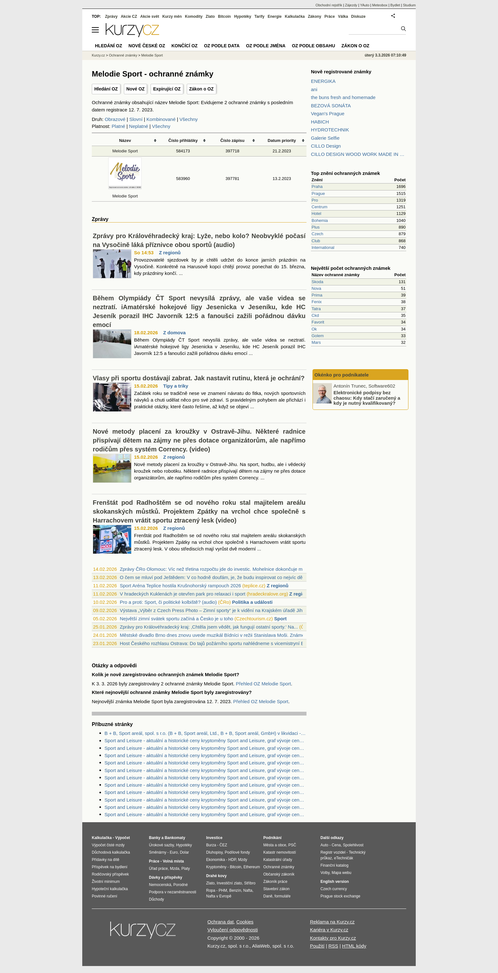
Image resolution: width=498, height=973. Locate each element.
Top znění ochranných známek (345, 173)
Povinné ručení (104, 896)
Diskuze (358, 16)
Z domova (174, 332)
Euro (174, 852)
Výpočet (122, 838)
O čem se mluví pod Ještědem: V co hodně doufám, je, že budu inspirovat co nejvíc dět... (214, 577)
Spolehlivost (353, 845)
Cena (336, 845)
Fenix (317, 301)
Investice (214, 838)
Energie (275, 16)
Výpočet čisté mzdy (108, 845)
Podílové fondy (237, 852)
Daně (268, 896)
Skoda (317, 281)
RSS (333, 946)
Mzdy (242, 859)
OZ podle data (221, 45)
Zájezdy (351, 5)
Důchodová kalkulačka (111, 852)
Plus (316, 227)
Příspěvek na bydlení (109, 867)
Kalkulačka (295, 16)
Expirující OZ (166, 88)
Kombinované (161, 119)
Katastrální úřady (277, 859)
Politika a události (252, 602)
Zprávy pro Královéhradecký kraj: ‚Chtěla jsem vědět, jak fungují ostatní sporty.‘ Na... (209, 627)
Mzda (174, 868)
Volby (324, 872)
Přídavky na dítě (105, 859)
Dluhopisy (214, 852)
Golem (318, 335)
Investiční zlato (229, 883)
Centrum (319, 206)
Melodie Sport (125, 151)
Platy (185, 868)
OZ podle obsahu (313, 45)
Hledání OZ (106, 88)
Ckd (315, 315)
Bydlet (395, 5)
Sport (280, 618)
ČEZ (223, 845)
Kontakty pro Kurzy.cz (333, 938)
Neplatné (138, 126)
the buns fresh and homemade (343, 97)
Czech (317, 233)
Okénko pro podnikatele (341, 374)
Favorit (318, 322)
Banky (154, 838)
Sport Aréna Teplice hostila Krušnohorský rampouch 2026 (180, 585)
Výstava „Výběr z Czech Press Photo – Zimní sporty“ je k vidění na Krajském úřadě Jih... (213, 610)
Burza (211, 845)
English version (334, 881)
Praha (317, 186)
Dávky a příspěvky (165, 877)
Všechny (188, 119)
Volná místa (173, 861)
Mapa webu (341, 872)
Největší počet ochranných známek (350, 268)
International (323, 247)
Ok (314, 329)
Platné (118, 126)
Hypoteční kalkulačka (110, 889)
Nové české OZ (147, 45)
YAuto (364, 5)
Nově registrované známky (341, 71)
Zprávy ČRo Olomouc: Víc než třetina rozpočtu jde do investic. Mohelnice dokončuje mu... (214, 569)
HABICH (320, 121)
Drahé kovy (216, 876)
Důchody (156, 899)
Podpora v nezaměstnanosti (172, 892)
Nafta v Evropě (218, 896)
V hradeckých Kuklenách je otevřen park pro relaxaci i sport (182, 593)
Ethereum (251, 867)
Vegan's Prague (327, 113)
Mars (316, 342)
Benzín (235, 890)
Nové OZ (135, 88)
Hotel (316, 213)
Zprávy (111, 16)
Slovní (136, 119)
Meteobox (379, 5)
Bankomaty (175, 838)
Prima (317, 295)
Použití (317, 946)
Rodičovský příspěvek (110, 874)
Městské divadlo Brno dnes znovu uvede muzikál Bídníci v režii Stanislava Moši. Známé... (214, 635)
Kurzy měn (172, 16)
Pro (315, 200)
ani (314, 89)
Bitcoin (224, 16)
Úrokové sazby (161, 845)
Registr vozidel (333, 852)
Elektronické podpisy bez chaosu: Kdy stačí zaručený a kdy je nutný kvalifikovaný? (366, 398)
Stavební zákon (276, 889)
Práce (330, 16)
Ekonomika (215, 859)
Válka (343, 16)
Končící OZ (185, 45)
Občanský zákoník (278, 874)
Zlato (210, 16)
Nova (316, 288)
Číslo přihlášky (183, 140)
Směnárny (157, 852)
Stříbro (249, 883)
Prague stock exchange (340, 896)
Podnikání (272, 838)
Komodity (193, 16)
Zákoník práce (275, 881)
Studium (409, 5)
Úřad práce (158, 868)
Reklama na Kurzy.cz (332, 921)
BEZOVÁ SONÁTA (331, 105)
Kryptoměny (216, 867)
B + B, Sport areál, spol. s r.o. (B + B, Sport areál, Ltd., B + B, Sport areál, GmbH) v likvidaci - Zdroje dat (205, 733)
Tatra (316, 308)
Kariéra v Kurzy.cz (329, 929)
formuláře (282, 896)
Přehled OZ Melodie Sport (263, 683)
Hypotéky (242, 16)
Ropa (210, 890)
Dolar (184, 852)
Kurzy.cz (98, 55)
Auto (324, 845)
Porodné (180, 885)
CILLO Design (326, 146)
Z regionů (169, 252)
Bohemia (320, 220)
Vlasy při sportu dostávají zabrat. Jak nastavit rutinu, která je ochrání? (199, 378)
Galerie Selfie (325, 138)
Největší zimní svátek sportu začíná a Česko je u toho (176, 618)
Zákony (314, 16)
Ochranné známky (123, 55)
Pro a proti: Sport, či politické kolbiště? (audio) (168, 602)
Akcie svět (149, 16)
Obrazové (115, 119)
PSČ (292, 845)
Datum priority (282, 140)
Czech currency (333, 889)
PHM (223, 890)
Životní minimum (106, 881)
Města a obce (274, 845)
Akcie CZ (129, 16)
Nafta (247, 890)
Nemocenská (160, 885)
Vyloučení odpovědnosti (232, 929)
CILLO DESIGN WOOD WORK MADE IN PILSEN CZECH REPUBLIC (358, 154)
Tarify (259, 16)
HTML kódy (354, 946)
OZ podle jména (265, 45)
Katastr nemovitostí (279, 852)
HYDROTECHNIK (330, 129)
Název (125, 140)
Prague (318, 193)
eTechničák (343, 858)
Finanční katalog (334, 865)
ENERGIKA (323, 81)
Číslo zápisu (232, 140)
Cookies (244, 921)
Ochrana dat (220, 921)
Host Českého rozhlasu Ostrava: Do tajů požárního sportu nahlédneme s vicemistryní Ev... (215, 643)
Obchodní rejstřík (329, 5)
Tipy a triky (175, 386)
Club (316, 240)
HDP (232, 859)
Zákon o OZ (201, 88)
